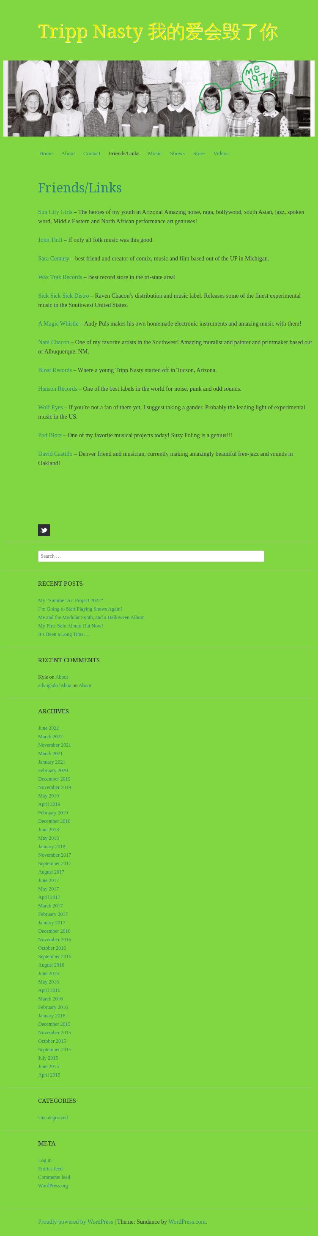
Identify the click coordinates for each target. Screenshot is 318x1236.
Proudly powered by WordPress (75, 1222)
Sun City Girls (55, 212)
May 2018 (48, 838)
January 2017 (51, 923)
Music (155, 153)
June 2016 (48, 973)
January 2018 (51, 847)
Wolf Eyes (50, 407)
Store (199, 153)
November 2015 (54, 1033)
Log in (45, 1160)
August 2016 (51, 965)
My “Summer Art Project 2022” (70, 600)
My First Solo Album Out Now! (70, 626)
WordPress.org (53, 1186)
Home (46, 153)
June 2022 (48, 728)
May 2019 (48, 796)
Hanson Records (57, 389)
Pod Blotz (50, 435)
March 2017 (50, 906)
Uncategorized (53, 1118)
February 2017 (53, 914)
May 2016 (48, 982)
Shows (177, 153)
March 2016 (50, 999)
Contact (91, 153)
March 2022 (50, 737)
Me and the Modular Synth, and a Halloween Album (91, 617)
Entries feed (50, 1169)
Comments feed (54, 1177)
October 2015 (52, 1041)
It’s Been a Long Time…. (64, 634)
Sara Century (53, 258)
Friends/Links (124, 153)
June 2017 (48, 880)
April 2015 (49, 1075)
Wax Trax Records (60, 277)
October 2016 (52, 948)
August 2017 (51, 872)
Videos (220, 153)
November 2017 (54, 855)
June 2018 (48, 830)
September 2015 (54, 1049)
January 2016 (51, 1016)
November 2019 (54, 787)
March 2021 (50, 753)
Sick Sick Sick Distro (64, 296)
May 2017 (48, 889)
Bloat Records (55, 370)
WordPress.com (187, 1222)
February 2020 (53, 770)
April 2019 (49, 804)
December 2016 (54, 931)
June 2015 (48, 1066)
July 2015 (48, 1058)
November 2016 (54, 940)
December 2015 (54, 1024)
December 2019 (54, 779)
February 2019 (53, 813)
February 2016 (53, 1007)
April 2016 (49, 990)
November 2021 (54, 745)
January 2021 (51, 762)
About (68, 153)
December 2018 (54, 821)
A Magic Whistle (58, 324)
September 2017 (54, 863)
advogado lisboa (54, 685)
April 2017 (49, 897)
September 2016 (54, 956)
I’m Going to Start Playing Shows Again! (80, 609)
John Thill (50, 240)
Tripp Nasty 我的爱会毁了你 (158, 31)
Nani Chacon (53, 342)
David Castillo (55, 454)
